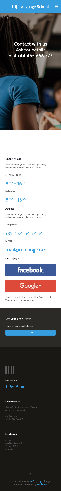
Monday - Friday (13, 174)
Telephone (11, 224)
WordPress (42, 484)
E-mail (8, 240)
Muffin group (35, 481)
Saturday (10, 191)
